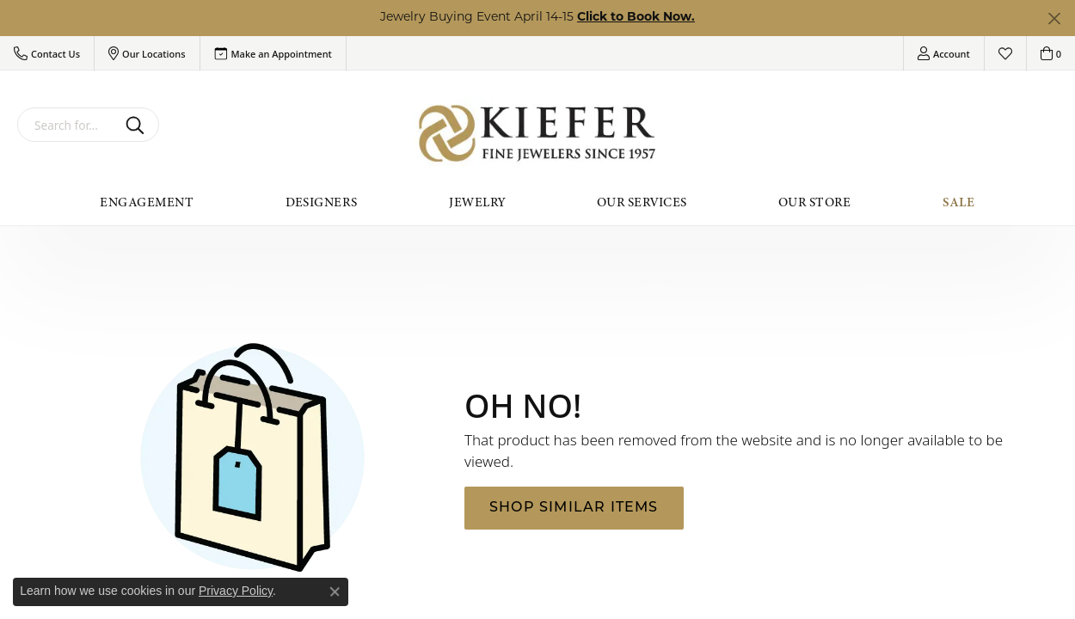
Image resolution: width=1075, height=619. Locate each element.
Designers (322, 202)
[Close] (1054, 18)
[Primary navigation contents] (537, 202)
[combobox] (68, 124)
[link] (273, 53)
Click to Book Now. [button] (636, 17)
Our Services (642, 202)
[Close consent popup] (334, 591)
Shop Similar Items (574, 508)
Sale (959, 202)
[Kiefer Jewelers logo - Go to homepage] (537, 134)
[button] (47, 53)
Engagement (147, 202)
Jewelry (477, 202)
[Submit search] (138, 124)
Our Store (814, 202)
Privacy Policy (236, 591)
